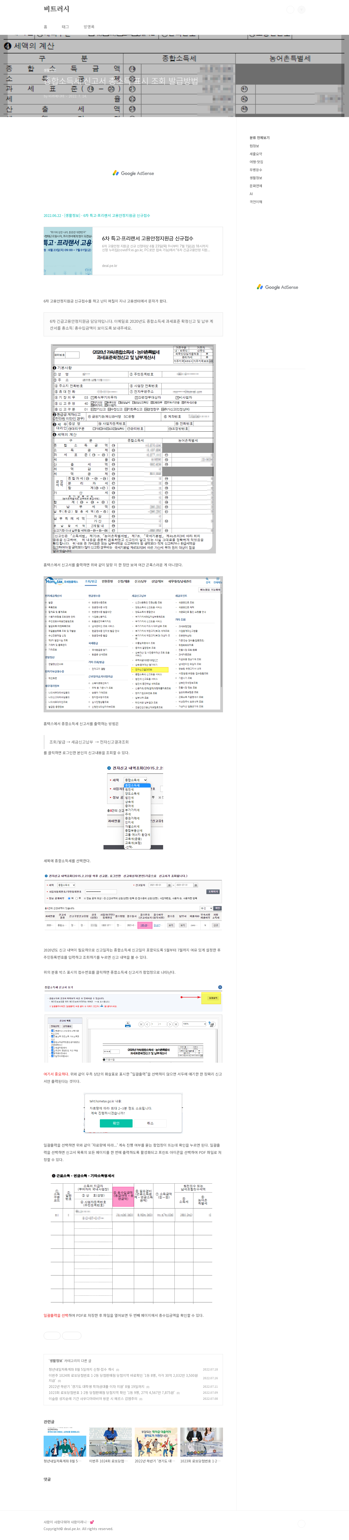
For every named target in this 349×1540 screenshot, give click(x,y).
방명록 (89, 26)
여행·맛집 (256, 161)
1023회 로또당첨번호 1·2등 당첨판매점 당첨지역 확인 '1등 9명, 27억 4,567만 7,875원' (112, 1392)
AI (251, 193)
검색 (290, 9)
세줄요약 (256, 153)
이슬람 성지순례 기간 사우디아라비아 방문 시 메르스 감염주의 (93, 1398)
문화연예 (256, 185)
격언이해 (256, 201)
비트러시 (57, 9)
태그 (65, 26)
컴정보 (254, 145)
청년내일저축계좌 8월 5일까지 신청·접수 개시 (81, 1369)
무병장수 (256, 169)
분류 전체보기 (260, 137)
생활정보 (56, 1360)
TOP (301, 1524)
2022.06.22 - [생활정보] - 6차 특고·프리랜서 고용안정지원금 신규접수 (97, 215)
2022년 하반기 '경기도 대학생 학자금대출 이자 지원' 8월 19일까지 (96, 1386)
